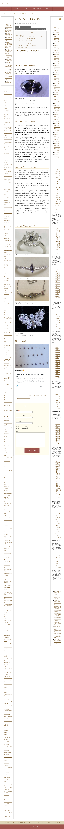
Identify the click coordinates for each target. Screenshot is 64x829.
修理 (5, 448)
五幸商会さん (7, 816)
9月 (4, 339)
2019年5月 (56, 158)
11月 (5, 455)
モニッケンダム (7, 518)
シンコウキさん (7, 418)
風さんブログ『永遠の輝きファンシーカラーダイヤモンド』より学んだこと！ (8, 181)
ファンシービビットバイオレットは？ (27, 42)
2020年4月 (56, 138)
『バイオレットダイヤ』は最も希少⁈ (27, 38)
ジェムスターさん (8, 296)
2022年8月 (56, 94)
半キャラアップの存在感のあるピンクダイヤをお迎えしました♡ (57, 629)
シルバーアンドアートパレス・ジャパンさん (8, 424)
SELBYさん (6, 238)
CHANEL (6, 416)
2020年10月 (57, 129)
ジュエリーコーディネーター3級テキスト (8, 139)
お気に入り (6, 92)
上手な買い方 (7, 153)
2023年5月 (56, 78)
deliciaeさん (6, 328)
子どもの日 (6, 763)
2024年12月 (57, 43)
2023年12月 (57, 65)
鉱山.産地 (6, 174)
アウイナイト (7, 160)
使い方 (5, 100)
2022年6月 (56, 98)
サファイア (6, 343)
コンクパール (7, 565)
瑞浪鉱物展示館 (7, 503)
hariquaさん (6, 742)
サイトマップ (58, 8)
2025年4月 (56, 36)
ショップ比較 (7, 303)
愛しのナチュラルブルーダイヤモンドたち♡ (8, 26)
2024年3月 (56, 60)
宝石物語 (6, 491)
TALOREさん (7, 252)
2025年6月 (56, 32)
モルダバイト (7, 461)
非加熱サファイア (8, 133)
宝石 (5, 650)
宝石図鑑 (6, 526)
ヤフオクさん (7, 308)
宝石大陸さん (7, 540)
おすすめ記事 (7, 278)
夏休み (5, 390)
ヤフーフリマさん (8, 406)
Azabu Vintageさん (8, 777)
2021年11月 (57, 105)
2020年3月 (56, 140)
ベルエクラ (6, 515)
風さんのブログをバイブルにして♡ (23, 35)
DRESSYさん (7, 755)
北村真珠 (6, 779)
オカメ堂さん (7, 546)
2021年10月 (57, 107)
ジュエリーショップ (6, 9)
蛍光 (5, 274)
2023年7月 (56, 74)
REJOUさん (6, 434)
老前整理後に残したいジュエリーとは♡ (8, 57)
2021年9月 (56, 109)
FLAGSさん (6, 355)
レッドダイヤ (7, 192)
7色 (4, 301)
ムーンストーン (7, 808)
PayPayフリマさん (8, 672)
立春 (5, 443)
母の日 (5, 775)
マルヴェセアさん (8, 333)
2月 (4, 478)
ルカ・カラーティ (8, 633)
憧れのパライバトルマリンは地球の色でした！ (58, 401)
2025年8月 (56, 29)
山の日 (5, 692)
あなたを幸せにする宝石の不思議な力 (8, 319)
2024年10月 (57, 47)
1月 (4, 312)
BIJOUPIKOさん (7, 739)
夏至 (5, 782)
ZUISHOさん (6, 750)
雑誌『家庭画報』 (8, 493)
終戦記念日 (6, 548)
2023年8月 (56, 72)
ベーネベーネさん (8, 388)
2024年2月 (56, 62)
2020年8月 (56, 132)
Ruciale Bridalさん (8, 752)
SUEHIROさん (7, 735)
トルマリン (6, 453)
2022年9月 (56, 92)
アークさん (6, 797)
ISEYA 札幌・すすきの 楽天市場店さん (8, 711)
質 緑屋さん (6, 637)
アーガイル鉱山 (7, 171)
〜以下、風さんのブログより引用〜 (27, 40)
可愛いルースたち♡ (23, 47)
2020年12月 (57, 125)
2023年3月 (56, 81)
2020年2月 (56, 141)
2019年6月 (56, 156)
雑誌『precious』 (7, 585)
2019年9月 (56, 151)
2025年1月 (56, 42)
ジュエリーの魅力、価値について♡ (8, 39)
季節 (5, 290)
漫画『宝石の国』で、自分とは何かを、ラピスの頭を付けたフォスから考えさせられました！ (58, 362)
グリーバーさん (7, 610)
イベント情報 (7, 495)
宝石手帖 (6, 488)
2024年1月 (56, 63)
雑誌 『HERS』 (7, 587)
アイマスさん (7, 244)
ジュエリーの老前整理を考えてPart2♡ (57, 593)
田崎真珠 (6, 730)
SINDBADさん (7, 220)
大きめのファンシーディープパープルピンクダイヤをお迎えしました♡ (57, 609)
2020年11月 (57, 127)
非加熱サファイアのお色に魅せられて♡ (8, 35)
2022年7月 (56, 96)
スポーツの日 (7, 810)
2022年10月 (57, 91)
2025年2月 (56, 40)
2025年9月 (56, 27)
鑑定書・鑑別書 (7, 189)
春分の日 (6, 534)
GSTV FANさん (7, 553)
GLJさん (5, 501)
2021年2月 (56, 121)
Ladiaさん (6, 765)
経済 (5, 524)
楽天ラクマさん (7, 690)
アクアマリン (7, 480)
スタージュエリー (8, 653)
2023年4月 (56, 80)
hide (32, 32)
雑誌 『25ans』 (7, 590)
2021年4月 (56, 118)
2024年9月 (56, 49)
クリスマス (6, 156)
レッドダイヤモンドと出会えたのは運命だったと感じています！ (8, 72)
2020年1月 (56, 143)
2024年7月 (56, 52)
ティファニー (7, 330)
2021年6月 (56, 114)
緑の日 (5, 761)
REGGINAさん (7, 662)
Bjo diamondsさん (8, 573)
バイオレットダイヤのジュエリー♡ (27, 45)
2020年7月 (56, 134)
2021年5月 (56, 116)
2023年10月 (57, 69)
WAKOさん (6, 732)
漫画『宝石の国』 (8, 250)
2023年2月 (56, 83)
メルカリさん (7, 135)
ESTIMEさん (6, 744)
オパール (6, 393)
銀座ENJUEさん (7, 346)
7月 (4, 482)
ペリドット (6, 795)
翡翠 (5, 299)
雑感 (47, 8)
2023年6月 (56, 76)
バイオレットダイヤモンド (25, 27)
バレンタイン (7, 446)
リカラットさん (7, 414)
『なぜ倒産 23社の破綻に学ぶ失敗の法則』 (8, 594)
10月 (5, 341)
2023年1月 (56, 85)
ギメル (5, 158)
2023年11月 (57, 67)
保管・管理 (6, 276)
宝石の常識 (6, 506)
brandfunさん (7, 737)
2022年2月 (56, 100)
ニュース (6, 305)
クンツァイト (7, 450)
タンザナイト (7, 233)
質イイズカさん (7, 719)
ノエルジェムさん (8, 674)
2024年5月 (56, 56)
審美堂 (5, 728)
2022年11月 (57, 89)
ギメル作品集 (7, 348)
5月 (4, 397)
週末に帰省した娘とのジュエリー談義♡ (57, 619)
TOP (7, 13)
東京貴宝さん (7, 635)
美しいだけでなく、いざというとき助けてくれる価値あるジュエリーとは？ (8, 65)
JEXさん (5, 125)
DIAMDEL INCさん (8, 716)
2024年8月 (56, 51)
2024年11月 (57, 45)
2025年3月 (56, 38)
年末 (5, 310)
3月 (4, 395)
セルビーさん (7, 258)
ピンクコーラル (7, 806)
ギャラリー (6, 211)
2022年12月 (57, 87)
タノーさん (6, 352)
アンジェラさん (7, 357)
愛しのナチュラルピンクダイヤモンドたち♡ (8, 30)
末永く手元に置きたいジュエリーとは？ (38, 395)
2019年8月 (56, 152)
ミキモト (6, 371)
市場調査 (6, 108)
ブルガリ (6, 612)
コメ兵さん (6, 350)
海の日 (5, 688)
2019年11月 (57, 147)
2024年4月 (56, 58)
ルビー (5, 236)
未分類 (5, 408)
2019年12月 (57, 145)
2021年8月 (56, 111)
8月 (4, 800)
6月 (4, 400)
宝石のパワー (7, 122)
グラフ (5, 618)
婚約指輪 (6, 200)
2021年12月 (57, 103)
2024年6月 (56, 54)
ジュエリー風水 (7, 131)
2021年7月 (56, 112)
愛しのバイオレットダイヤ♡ (24, 44)
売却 (5, 608)
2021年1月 (56, 123)
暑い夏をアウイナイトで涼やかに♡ (57, 624)
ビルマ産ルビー (7, 373)
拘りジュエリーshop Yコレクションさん (8, 164)
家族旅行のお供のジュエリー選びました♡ (57, 615)
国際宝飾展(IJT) (7, 365)
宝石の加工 (6, 575)
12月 (5, 551)
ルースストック (16, 8)
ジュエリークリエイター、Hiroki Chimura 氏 (8, 377)
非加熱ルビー (7, 202)
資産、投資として (37, 8)
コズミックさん (7, 322)
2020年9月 (56, 131)
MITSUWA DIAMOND (6, 725)
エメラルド (6, 363)
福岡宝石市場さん (8, 284)
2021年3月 (56, 120)
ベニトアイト (7, 198)
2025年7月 (56, 31)
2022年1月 (56, 101)
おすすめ (6, 114)
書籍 (5, 205)
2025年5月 (56, 34)
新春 (5, 268)
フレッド (6, 628)
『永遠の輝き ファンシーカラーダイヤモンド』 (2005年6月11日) (31, 37)
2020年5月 (56, 136)
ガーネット (6, 532)
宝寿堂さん (6, 431)
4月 (4, 567)
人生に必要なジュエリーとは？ (8, 78)
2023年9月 (56, 71)
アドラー (6, 630)
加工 (27, 8)
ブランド (6, 315)
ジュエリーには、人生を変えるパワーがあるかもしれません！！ (8, 45)
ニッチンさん (7, 555)
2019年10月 (57, 149)
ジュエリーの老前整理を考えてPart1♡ (57, 597)
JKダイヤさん (7, 421)
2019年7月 (56, 154)
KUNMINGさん (7, 714)
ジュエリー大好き (10, 3)
